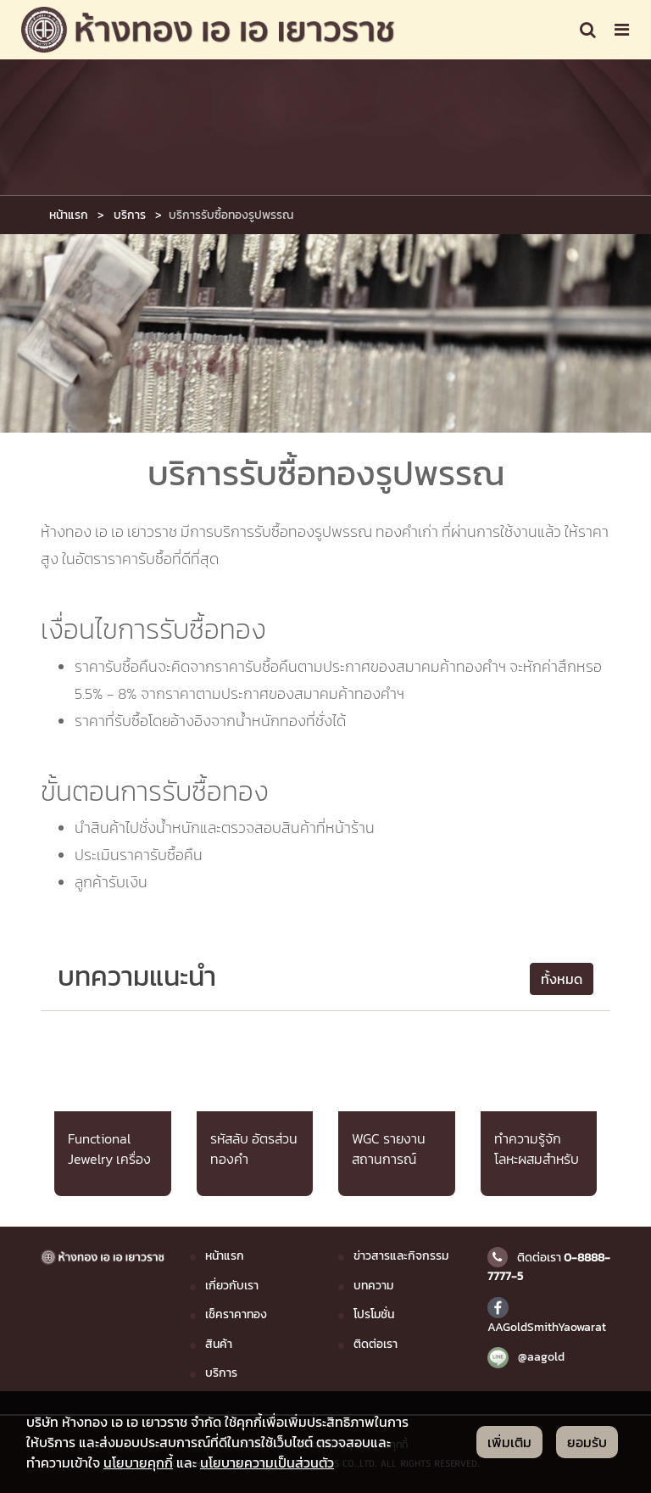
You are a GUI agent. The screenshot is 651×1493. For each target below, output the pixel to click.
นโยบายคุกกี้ (138, 1462)
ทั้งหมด (561, 979)
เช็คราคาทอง (236, 1314)
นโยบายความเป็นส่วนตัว (267, 1462)
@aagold (526, 1356)
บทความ (373, 1285)
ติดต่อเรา (375, 1343)
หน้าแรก (68, 214)
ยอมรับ (587, 1442)
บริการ (130, 214)
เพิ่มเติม (509, 1442)
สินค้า (218, 1343)
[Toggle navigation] (587, 29)
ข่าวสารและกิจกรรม (400, 1255)
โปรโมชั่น (373, 1314)
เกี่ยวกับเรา (232, 1285)
